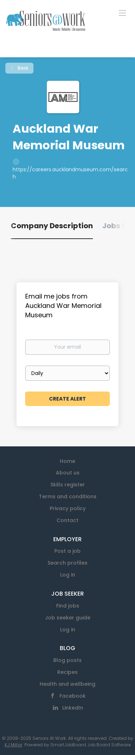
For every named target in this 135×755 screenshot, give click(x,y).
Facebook (72, 695)
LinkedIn (72, 707)
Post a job (67, 551)
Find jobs (67, 605)
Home (67, 461)
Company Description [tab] (52, 226)
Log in (67, 574)
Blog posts (67, 660)
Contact (67, 520)
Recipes (67, 672)
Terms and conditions (67, 496)
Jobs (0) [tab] (118, 226)
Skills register (67, 484)
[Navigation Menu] (122, 12)
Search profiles (67, 562)
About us (68, 472)
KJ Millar (13, 745)
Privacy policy (68, 508)
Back (22, 68)
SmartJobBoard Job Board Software (90, 745)
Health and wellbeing (67, 684)
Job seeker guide (67, 617)
